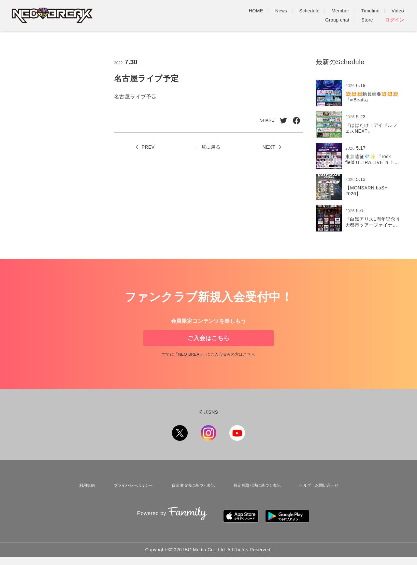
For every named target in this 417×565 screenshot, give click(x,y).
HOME (165, 15)
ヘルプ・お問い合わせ (319, 500)
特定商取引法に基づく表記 (255, 500)
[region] (360, 155)
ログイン (394, 15)
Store (367, 15)
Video (307, 15)
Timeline (279, 15)
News (190, 15)
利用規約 (84, 500)
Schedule (218, 15)
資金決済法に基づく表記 (190, 500)
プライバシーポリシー (129, 500)
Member (249, 15)
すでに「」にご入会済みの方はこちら (208, 370)
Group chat (337, 15)
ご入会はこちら (208, 343)
